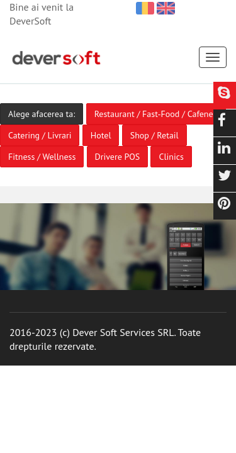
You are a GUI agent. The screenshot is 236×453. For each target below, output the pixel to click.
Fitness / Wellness (42, 156)
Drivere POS (117, 156)
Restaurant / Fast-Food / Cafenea (156, 114)
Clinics (171, 156)
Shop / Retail (154, 135)
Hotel (101, 135)
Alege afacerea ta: (41, 114)
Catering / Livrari (39, 135)
